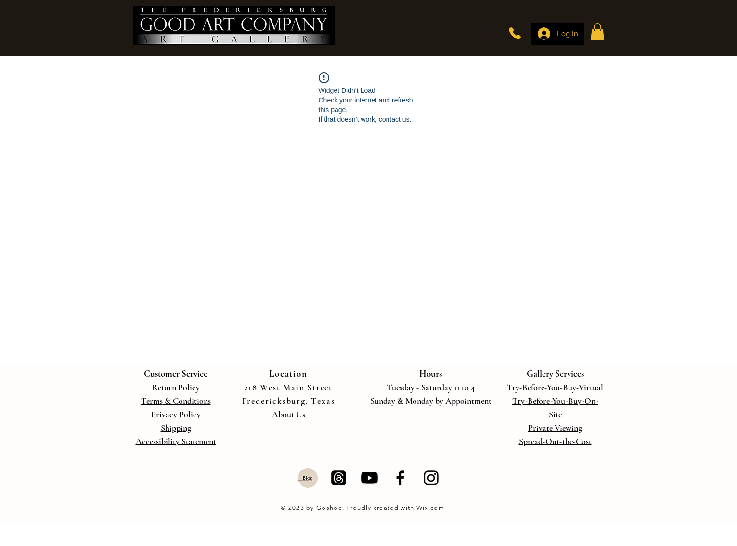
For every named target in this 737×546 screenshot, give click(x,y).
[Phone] (515, 33)
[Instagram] (431, 478)
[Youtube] (369, 478)
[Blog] (308, 478)
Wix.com (429, 507)
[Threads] (339, 478)
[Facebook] (400, 478)
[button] (597, 31)
